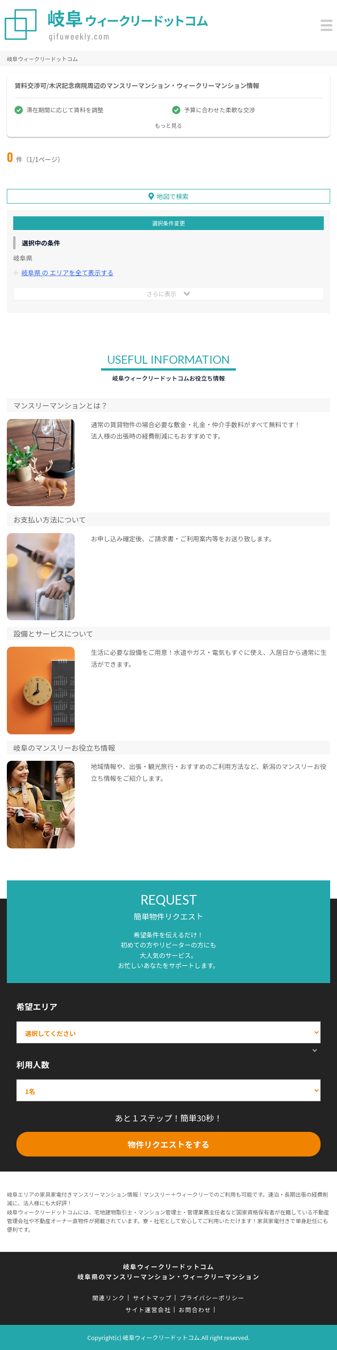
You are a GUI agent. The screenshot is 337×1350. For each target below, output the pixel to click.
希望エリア (36, 1006)
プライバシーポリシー (212, 1298)
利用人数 (32, 1064)
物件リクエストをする (168, 1144)
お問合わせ (195, 1310)
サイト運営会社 (148, 1310)
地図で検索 (173, 196)
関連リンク (108, 1298)
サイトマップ (152, 1298)
